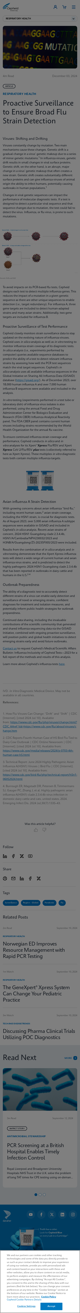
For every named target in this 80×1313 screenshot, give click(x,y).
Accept (51, 1306)
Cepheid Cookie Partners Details (24, 1300)
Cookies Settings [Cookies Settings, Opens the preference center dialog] (26, 1306)
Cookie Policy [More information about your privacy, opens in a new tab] (48, 1297)
